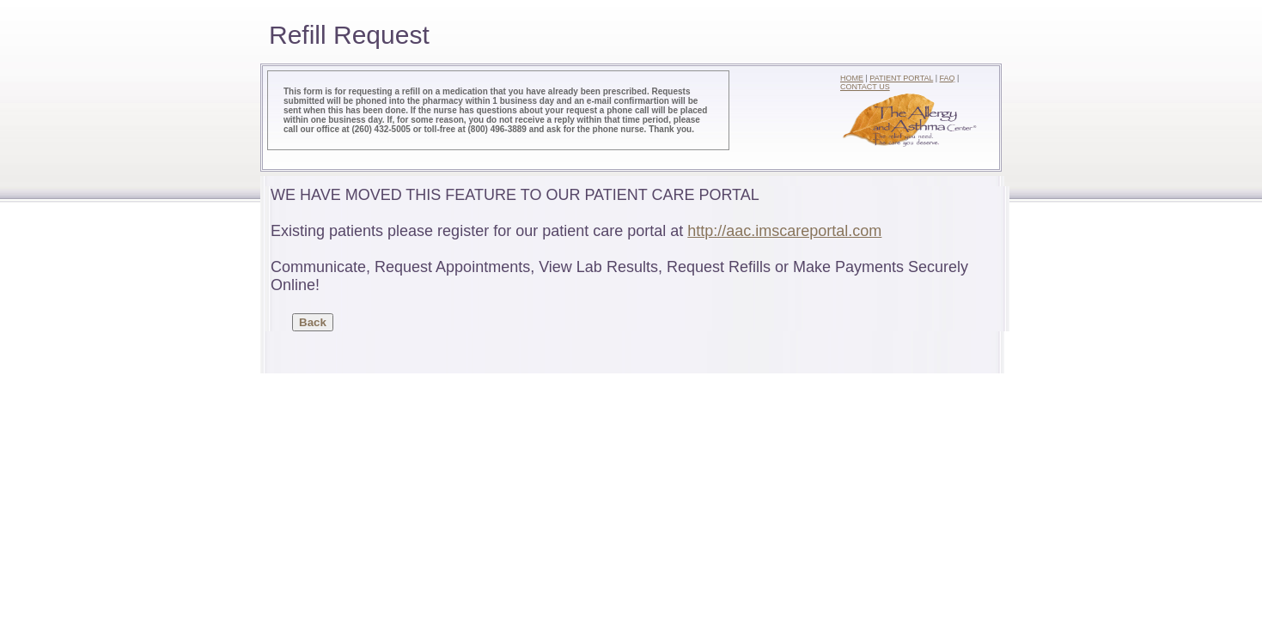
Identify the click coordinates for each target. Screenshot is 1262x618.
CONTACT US (865, 86)
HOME (851, 78)
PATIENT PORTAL (901, 78)
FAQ (947, 78)
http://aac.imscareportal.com (784, 230)
